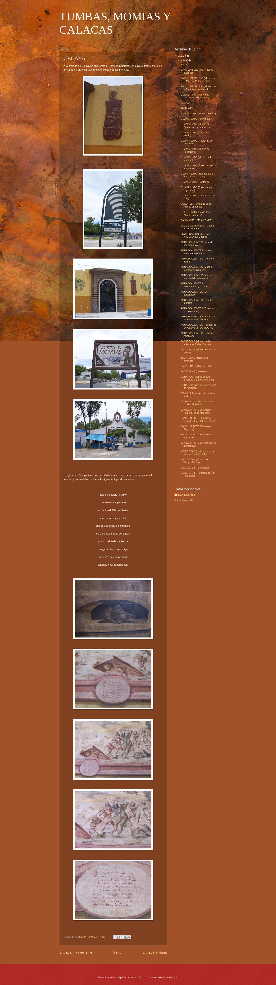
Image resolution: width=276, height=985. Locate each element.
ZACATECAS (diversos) (194, 371)
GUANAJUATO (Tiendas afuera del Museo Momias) (198, 175)
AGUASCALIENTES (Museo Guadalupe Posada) (196, 252)
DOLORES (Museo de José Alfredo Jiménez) (196, 213)
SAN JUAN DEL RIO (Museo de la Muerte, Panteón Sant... (198, 79)
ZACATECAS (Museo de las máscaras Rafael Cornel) (196, 343)
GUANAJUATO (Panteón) (195, 181)
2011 (181, 55)
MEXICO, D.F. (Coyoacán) (195, 467)
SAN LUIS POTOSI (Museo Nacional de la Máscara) (196, 411)
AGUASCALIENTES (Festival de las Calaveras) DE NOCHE (198, 326)
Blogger (173, 977)
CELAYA (185, 102)
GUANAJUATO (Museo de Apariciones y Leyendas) (195, 125)
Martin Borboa (186, 494)
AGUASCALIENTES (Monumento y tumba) (194, 285)
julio (183, 60)
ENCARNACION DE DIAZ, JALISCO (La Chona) (195, 235)
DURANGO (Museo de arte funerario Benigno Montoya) (197, 378)
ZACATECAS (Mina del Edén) (197, 366)
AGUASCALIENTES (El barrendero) (194, 293)
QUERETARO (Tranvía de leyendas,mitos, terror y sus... (198, 96)
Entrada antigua (154, 952)
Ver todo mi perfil (183, 500)
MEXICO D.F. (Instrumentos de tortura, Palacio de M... (197, 452)
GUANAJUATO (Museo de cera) (198, 113)
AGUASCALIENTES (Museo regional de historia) (196, 268)
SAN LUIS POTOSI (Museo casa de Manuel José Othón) (198, 419)
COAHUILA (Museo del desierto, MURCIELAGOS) (198, 403)
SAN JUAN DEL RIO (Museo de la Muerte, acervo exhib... (198, 88)
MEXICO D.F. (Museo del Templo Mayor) (194, 461)
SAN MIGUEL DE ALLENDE (196, 220)
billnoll (141, 977)
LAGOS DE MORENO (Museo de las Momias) (197, 227)
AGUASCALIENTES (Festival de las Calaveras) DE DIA (198, 318)
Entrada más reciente (75, 952)
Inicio (117, 952)
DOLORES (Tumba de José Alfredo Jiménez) (196, 205)
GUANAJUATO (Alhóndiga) (195, 118)
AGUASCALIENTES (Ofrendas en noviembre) (197, 310)
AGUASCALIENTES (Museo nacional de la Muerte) (196, 276)
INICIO (184, 64)
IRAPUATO (187, 108)
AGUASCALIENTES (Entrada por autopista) (197, 243)
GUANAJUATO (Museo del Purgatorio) (195, 150)
